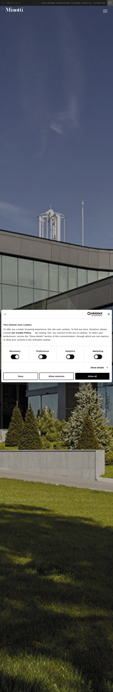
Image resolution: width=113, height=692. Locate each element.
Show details (97, 367)
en (3, 3)
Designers (51, 3)
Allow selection (56, 376)
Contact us (86, 3)
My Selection (103, 3)
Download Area (63, 3)
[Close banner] (109, 314)
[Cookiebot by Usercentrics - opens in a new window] (89, 314)
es (14, 3)
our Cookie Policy (21, 333)
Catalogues (76, 3)
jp (19, 3)
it (6, 3)
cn (16, 3)
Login (43, 3)
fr (11, 3)
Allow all (92, 376)
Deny (20, 376)
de (8, 3)
